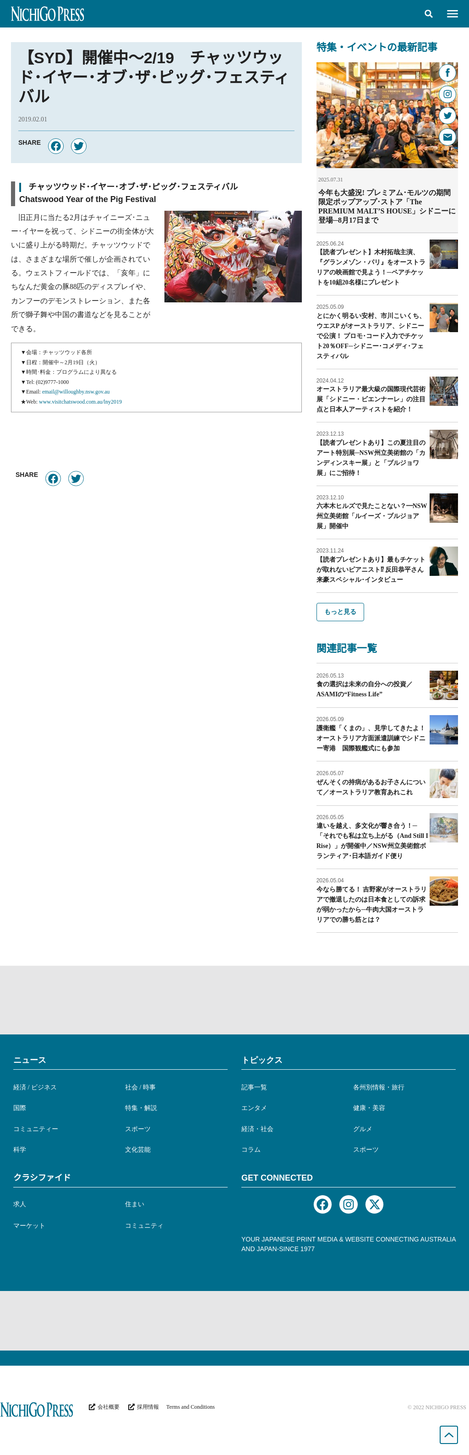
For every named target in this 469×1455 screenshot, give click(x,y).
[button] (428, 13)
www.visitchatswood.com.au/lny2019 (80, 402)
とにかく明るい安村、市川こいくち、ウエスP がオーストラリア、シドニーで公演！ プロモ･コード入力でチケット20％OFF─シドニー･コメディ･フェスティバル (370, 335)
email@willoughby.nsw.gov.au (76, 391)
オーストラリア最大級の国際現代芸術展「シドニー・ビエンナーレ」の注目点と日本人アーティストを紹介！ (370, 398)
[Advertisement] (234, 999)
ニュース (29, 1059)
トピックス (262, 1059)
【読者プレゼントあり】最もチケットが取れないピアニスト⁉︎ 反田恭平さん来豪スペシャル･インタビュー (370, 569)
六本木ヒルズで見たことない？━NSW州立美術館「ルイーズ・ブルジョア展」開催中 (371, 515)
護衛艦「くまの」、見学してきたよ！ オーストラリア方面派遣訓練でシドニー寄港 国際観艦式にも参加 (374, 737)
